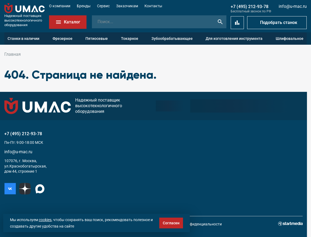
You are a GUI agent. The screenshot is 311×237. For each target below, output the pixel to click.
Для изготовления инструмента (234, 38)
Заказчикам (127, 6)
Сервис (103, 6)
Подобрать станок (278, 22)
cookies (45, 220)
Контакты (153, 6)
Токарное (129, 38)
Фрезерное (62, 38)
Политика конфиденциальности (193, 224)
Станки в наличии (23, 38)
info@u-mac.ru (293, 6)
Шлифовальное (289, 38)
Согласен (171, 223)
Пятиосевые (96, 38)
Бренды (84, 6)
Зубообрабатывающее (172, 38)
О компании (59, 6)
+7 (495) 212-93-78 (249, 6)
